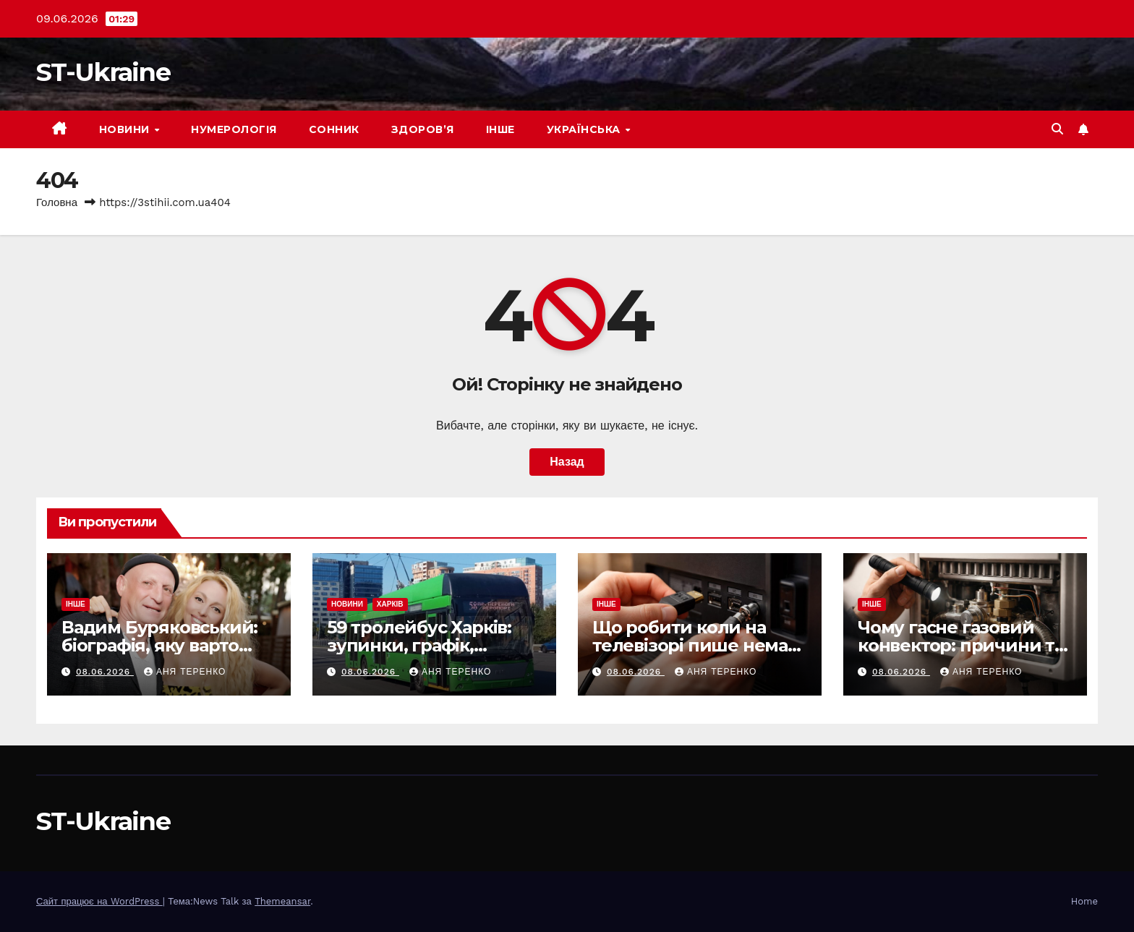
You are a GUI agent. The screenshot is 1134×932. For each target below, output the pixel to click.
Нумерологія (234, 129)
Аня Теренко (185, 672)
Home (1084, 901)
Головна (56, 202)
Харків (390, 604)
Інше (500, 129)
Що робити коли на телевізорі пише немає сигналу (694, 645)
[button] (1057, 129)
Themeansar (282, 901)
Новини (126, 129)
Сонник (334, 129)
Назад (567, 462)
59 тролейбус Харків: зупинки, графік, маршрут (419, 645)
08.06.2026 (105, 672)
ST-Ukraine (103, 71)
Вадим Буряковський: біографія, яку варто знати (159, 645)
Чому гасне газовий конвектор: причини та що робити (961, 645)
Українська (585, 129)
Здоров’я (422, 129)
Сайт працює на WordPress (99, 901)
